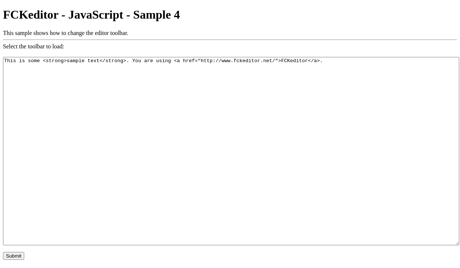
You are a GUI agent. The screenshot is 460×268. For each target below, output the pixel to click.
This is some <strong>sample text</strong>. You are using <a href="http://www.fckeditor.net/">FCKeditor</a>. (231, 151)
